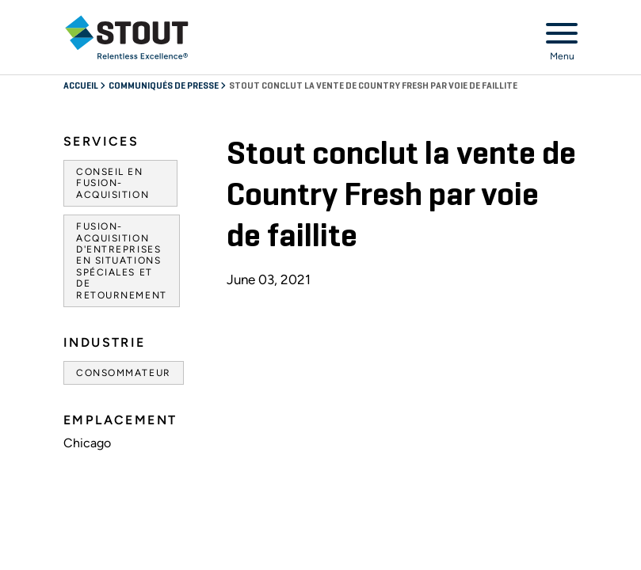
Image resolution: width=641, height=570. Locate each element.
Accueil (81, 86)
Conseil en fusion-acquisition (112, 183)
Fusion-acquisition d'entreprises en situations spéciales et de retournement (121, 260)
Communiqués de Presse (164, 86)
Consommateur (123, 372)
